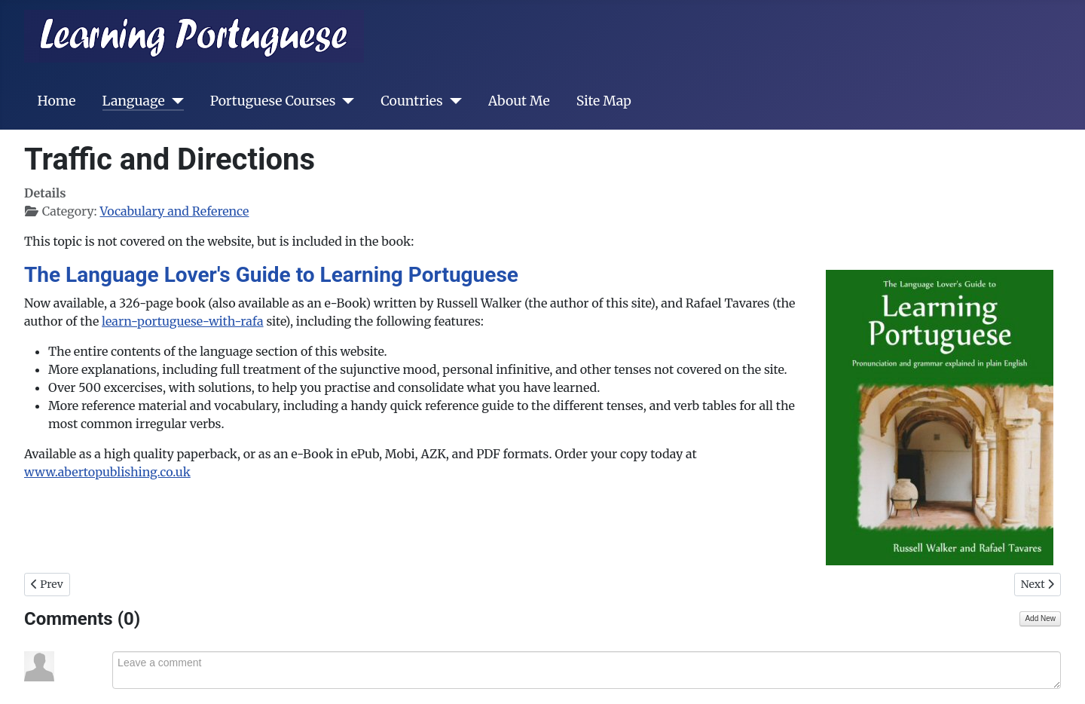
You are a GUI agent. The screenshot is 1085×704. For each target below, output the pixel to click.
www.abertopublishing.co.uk (107, 471)
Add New (1040, 618)
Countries (411, 101)
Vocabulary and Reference (174, 211)
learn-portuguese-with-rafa (183, 321)
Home (57, 101)
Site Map (603, 101)
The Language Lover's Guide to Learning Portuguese (271, 274)
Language (133, 101)
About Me (519, 101)
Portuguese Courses (273, 101)
